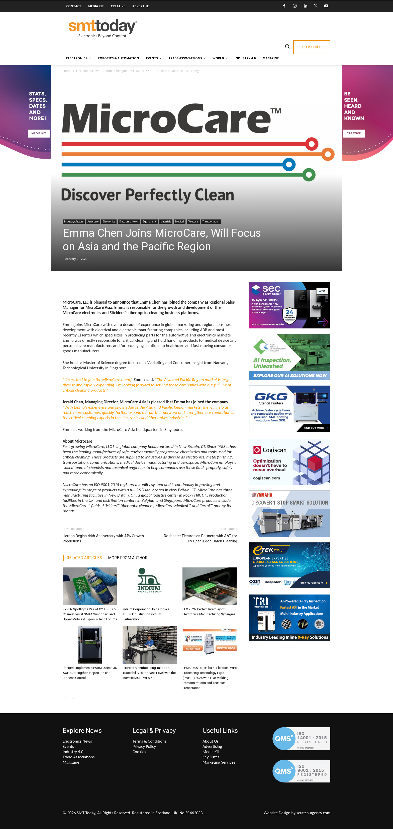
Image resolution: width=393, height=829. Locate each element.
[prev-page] (66, 698)
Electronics (109, 221)
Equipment (149, 221)
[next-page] (74, 698)
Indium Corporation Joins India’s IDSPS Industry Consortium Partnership (146, 614)
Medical (179, 221)
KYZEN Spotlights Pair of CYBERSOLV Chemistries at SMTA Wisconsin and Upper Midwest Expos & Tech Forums (90, 614)
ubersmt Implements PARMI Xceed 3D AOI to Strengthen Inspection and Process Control (90, 673)
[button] (287, 46)
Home (67, 71)
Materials (165, 221)
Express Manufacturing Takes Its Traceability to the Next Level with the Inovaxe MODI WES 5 (149, 673)
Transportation (211, 221)
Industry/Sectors (73, 221)
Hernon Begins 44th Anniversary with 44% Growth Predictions (103, 538)
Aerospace (93, 221)
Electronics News (88, 71)
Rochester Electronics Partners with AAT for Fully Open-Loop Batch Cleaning (200, 538)
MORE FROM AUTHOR (127, 557)
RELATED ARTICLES (84, 557)
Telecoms (193, 221)
